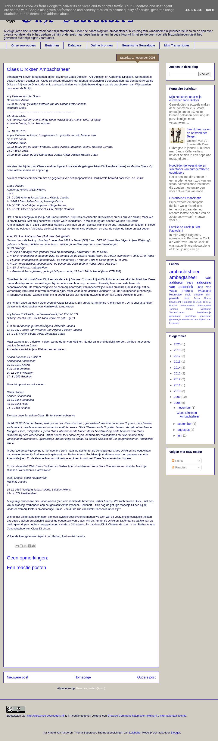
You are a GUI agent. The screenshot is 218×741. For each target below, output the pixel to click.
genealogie (175, 316)
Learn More (193, 10)
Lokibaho (134, 732)
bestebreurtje (204, 312)
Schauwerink (187, 305)
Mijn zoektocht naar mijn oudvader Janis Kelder (185, 98)
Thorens (187, 290)
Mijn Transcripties (177, 45)
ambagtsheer (183, 277)
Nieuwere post (17, 677)
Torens (189, 309)
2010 (177, 391)
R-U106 (197, 302)
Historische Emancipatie (185, 198)
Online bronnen (102, 45)
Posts (177, 460)
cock (188, 294)
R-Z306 (173, 305)
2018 (177, 350)
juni (180, 435)
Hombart (187, 302)
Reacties (179, 467)
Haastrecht (175, 302)
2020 (177, 344)
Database (74, 45)
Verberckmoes (177, 312)
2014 (177, 367)
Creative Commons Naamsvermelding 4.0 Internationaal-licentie (147, 715)
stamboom (187, 319)
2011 (177, 385)
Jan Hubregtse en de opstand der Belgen (199, 133)
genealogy (190, 316)
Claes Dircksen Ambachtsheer (188, 414)
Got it (210, 10)
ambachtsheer (184, 271)
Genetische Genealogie (138, 45)
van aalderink (181, 287)
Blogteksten (13, 715)
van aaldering (199, 282)
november (184, 407)
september (184, 423)
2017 (177, 356)
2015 (177, 361)
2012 (177, 379)
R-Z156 (207, 302)
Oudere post (146, 677)
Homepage (83, 677)
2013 (177, 373)
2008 (177, 402)
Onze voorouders (23, 45)
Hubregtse (175, 294)
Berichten (52, 45)
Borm (197, 298)
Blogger (175, 732)
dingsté (198, 294)
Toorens (173, 309)
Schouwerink (204, 305)
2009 (177, 396)
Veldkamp (206, 309)
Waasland (204, 290)
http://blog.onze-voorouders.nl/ (46, 715)
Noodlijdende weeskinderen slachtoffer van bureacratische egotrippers (189, 169)
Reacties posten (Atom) (90, 688)
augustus (183, 429)
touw (187, 298)
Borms (207, 298)
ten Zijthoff (200, 319)
